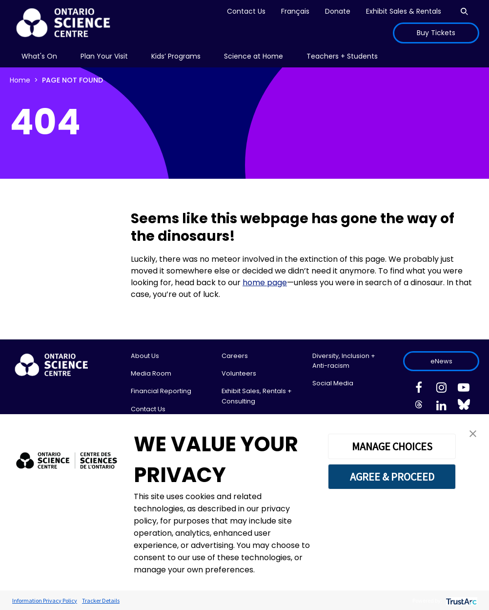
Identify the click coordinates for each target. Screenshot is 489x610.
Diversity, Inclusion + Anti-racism (343, 361)
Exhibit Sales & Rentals (403, 11)
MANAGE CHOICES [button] (392, 446)
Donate (337, 11)
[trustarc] (460, 600)
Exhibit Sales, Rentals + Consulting (257, 396)
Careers (235, 356)
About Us (145, 356)
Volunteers (239, 373)
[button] (473, 433)
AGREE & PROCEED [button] (392, 477)
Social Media (332, 383)
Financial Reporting (161, 391)
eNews (441, 361)
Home (20, 80)
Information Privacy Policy (44, 600)
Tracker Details (101, 600)
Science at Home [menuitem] (253, 56)
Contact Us (246, 11)
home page (265, 282)
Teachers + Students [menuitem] (342, 56)
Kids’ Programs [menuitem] (176, 56)
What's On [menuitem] (39, 56)
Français (295, 11)
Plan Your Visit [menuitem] (104, 56)
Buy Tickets (436, 33)
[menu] (39, 56)
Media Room (151, 373)
